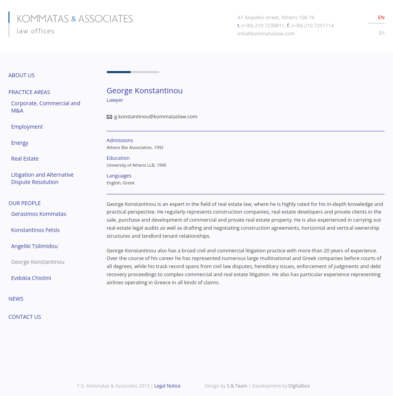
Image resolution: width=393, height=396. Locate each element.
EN (381, 17)
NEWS (15, 298)
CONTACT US (24, 316)
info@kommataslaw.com (266, 33)
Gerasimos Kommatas (38, 213)
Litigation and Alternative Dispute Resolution (42, 178)
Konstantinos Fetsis (35, 230)
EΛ (382, 32)
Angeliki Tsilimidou (34, 246)
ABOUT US (21, 75)
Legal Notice (167, 386)
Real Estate (25, 158)
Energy (19, 142)
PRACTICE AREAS (29, 92)
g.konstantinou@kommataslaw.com (156, 116)
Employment (27, 126)
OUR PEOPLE (24, 203)
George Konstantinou (37, 261)
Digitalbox (299, 386)
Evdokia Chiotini (31, 278)
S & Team (237, 386)
